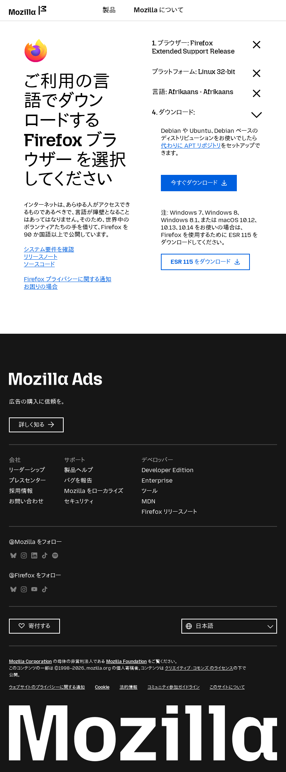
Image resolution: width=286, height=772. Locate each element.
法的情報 (128, 687)
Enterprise (157, 480)
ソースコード (39, 264)
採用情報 (21, 490)
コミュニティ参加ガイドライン (173, 687)
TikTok (44, 555)
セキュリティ (78, 501)
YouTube (34, 589)
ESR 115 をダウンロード (205, 261)
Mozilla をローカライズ (93, 490)
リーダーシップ (27, 470)
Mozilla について (159, 10)
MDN (148, 501)
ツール (150, 490)
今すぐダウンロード (199, 182)
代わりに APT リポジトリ (191, 145)
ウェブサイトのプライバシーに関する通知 (47, 687)
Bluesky (13, 555)
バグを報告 (78, 480)
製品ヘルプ (78, 470)
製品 (109, 10)
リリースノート (40, 256)
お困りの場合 (41, 286)
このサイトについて (227, 687)
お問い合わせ (26, 501)
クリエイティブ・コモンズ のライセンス (199, 668)
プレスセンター (27, 480)
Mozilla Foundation (126, 661)
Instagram (23, 555)
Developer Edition (168, 470)
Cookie (102, 687)
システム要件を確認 (49, 249)
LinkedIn (34, 555)
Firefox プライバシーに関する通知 (67, 279)
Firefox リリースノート (169, 511)
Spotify (55, 555)
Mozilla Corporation (30, 661)
